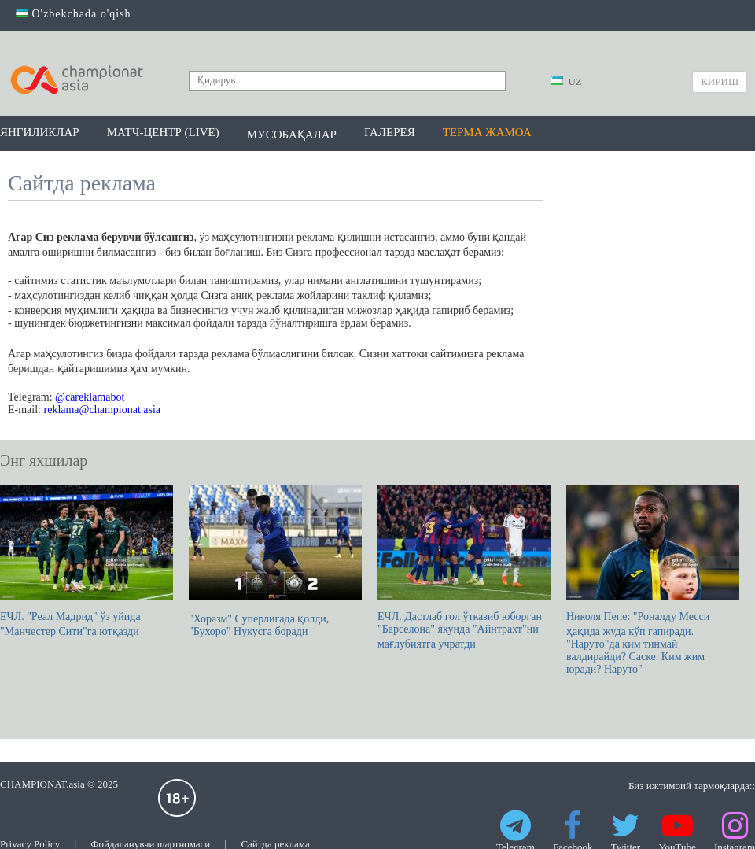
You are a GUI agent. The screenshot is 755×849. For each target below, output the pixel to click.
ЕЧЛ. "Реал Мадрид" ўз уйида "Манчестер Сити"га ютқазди (86, 561)
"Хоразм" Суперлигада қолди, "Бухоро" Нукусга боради (275, 561)
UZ (566, 81)
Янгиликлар (39, 132)
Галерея (389, 132)
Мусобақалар (292, 134)
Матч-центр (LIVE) (163, 132)
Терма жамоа (487, 132)
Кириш (719, 81)
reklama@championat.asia (102, 409)
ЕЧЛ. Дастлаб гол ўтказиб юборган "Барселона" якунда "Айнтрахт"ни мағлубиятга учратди (464, 567)
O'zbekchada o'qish (73, 14)
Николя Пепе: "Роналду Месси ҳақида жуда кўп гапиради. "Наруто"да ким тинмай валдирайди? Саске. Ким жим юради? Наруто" (652, 580)
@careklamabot (89, 397)
